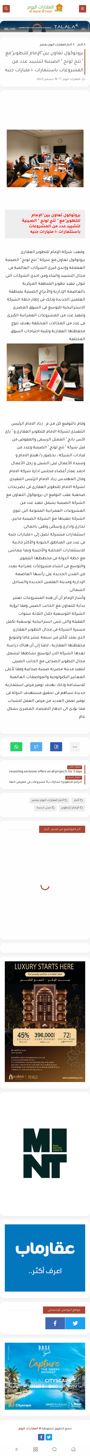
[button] (56, 746)
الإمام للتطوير (72, 808)
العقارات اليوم (28, 1429)
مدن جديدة (45, 808)
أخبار (80, 45)
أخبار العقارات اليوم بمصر (56, 45)
